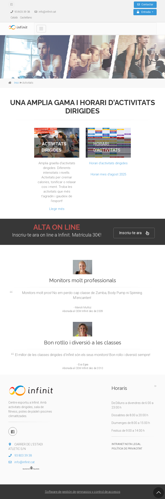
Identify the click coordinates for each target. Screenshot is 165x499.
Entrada (144, 12)
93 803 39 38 (19, 11)
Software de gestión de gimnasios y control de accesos (82, 491)
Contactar (145, 4)
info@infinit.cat (44, 11)
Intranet (118, 444)
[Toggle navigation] (41, 28)
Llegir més (56, 209)
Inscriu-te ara (134, 233)
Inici (16, 82)
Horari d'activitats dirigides (108, 163)
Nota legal (133, 444)
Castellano (26, 17)
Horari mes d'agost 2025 (108, 174)
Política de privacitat (127, 448)
